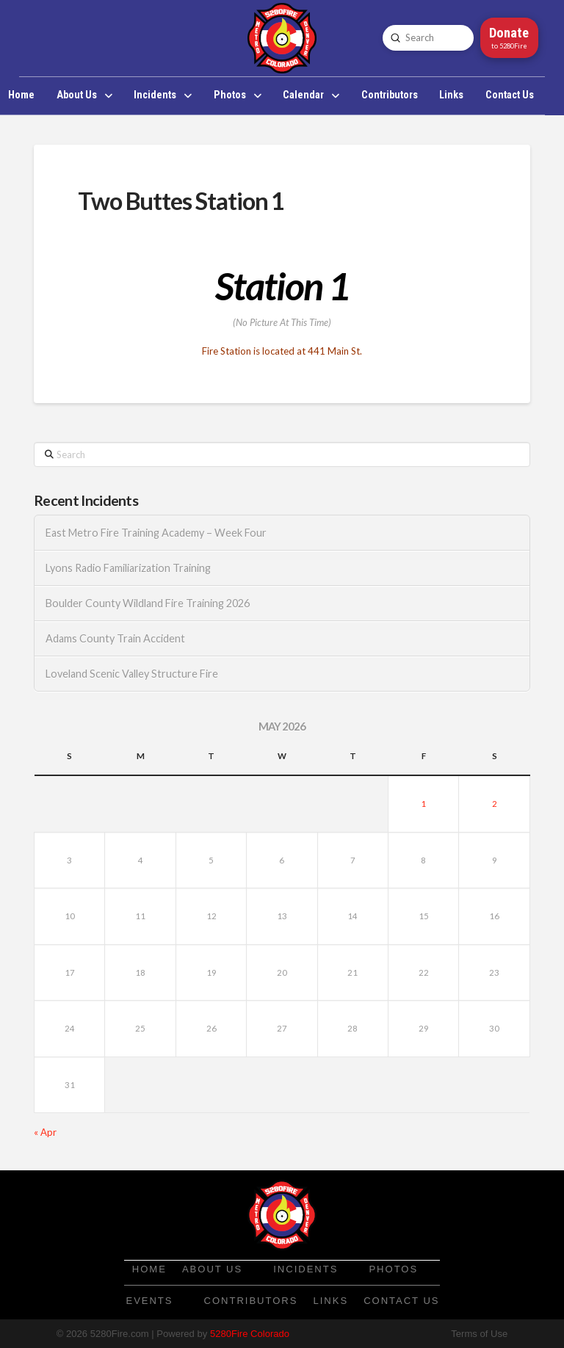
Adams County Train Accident (115, 638)
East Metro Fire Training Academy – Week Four (156, 532)
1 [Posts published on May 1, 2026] (423, 803)
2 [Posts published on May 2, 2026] (494, 803)
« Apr (45, 1132)
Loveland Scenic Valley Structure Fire (132, 673)
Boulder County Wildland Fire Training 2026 (148, 603)
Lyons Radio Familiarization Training (128, 568)
